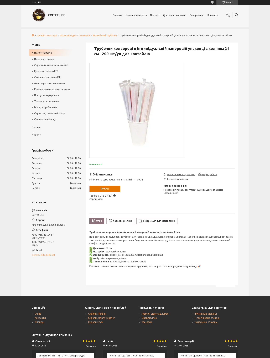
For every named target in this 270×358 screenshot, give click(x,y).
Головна (117, 15)
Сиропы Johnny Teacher (101, 318)
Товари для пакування (46, 101)
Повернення (196, 15)
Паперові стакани (44, 59)
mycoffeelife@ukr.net (43, 255)
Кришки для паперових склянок (52, 89)
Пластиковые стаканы (207, 318)
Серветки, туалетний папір (49, 113)
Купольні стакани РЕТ (46, 71)
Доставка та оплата (174, 15)
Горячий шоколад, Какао (155, 313)
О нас (38, 313)
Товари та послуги (47, 35)
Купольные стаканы (206, 322)
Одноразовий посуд (45, 119)
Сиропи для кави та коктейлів (51, 65)
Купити (105, 189)
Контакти (212, 15)
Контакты (40, 318)
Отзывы (39, 322)
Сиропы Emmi (95, 322)
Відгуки (36, 134)
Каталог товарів (135, 15)
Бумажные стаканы (206, 313)
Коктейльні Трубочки (105, 35)
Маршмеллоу (149, 318)
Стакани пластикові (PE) (47, 77)
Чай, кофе (147, 322)
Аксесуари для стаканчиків (75, 35)
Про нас (154, 15)
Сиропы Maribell (97, 313)
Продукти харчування (46, 95)
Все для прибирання (45, 107)
